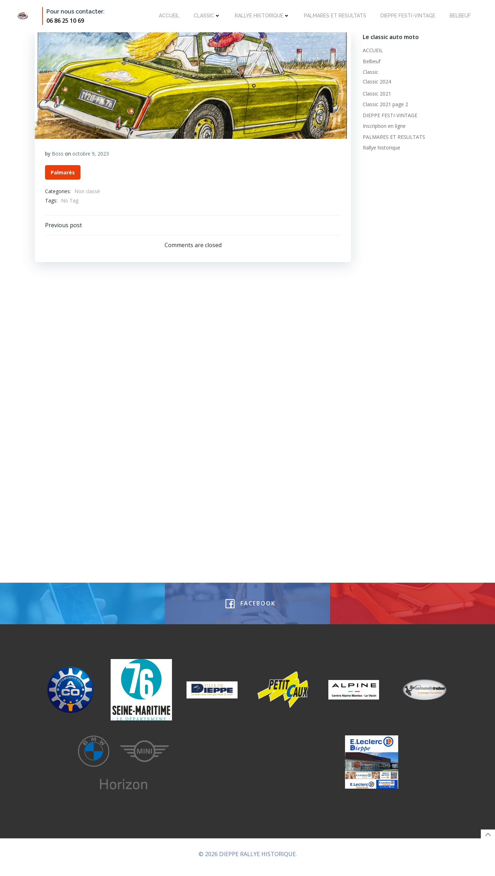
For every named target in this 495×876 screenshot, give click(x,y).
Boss (57, 153)
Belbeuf (459, 15)
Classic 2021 (376, 92)
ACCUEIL (168, 15)
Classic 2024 (376, 80)
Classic (206, 15)
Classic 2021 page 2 (384, 103)
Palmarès (63, 172)
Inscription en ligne (383, 125)
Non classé (87, 191)
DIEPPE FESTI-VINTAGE (407, 15)
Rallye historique (261, 15)
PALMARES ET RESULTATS (334, 15)
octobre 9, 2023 (90, 153)
